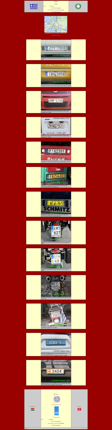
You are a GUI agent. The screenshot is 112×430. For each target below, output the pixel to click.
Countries (58, 421)
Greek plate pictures (57, 11)
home (52, 419)
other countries (62, 423)
